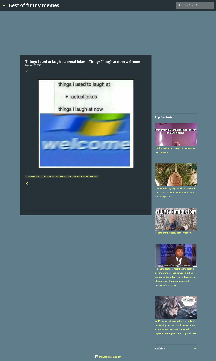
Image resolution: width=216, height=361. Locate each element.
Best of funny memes (33, 5)
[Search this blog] (198, 5)
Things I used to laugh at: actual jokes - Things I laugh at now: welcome (62, 176)
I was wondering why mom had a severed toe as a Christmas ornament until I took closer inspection (175, 192)
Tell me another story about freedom (173, 233)
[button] (27, 71)
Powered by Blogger (108, 356)
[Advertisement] (86, 33)
